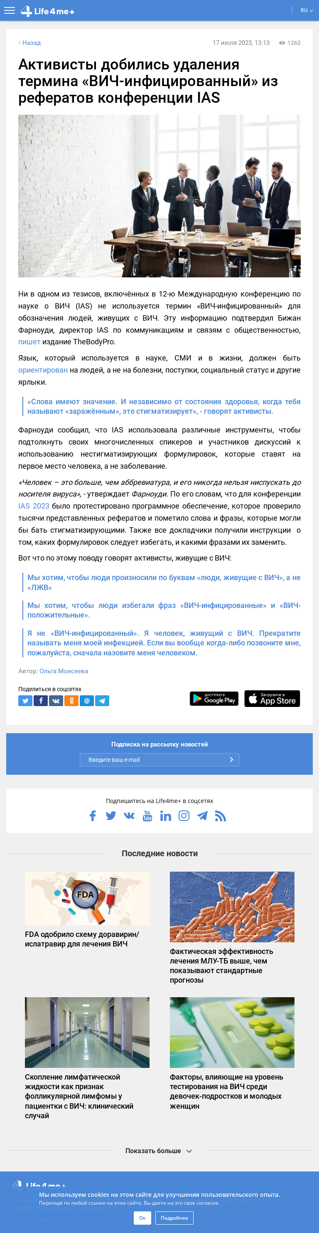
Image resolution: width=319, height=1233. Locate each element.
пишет (29, 341)
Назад (29, 43)
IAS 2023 (33, 506)
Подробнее (174, 1217)
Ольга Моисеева (63, 671)
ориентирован (43, 370)
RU (307, 10)
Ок (142, 1217)
